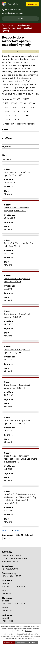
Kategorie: (7, 99)
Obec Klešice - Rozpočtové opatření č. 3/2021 (17, 351)
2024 (26, 115)
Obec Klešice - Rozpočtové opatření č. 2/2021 (17, 315)
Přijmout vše (8, 643)
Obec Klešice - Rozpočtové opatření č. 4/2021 (17, 386)
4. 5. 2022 (8, 510)
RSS (27, 51)
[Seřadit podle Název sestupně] (9, 130)
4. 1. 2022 (8, 469)
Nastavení (33, 643)
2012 (15, 103)
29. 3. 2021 (9, 253)
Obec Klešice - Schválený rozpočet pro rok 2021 (16, 209)
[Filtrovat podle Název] (20, 134)
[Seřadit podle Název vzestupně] (9, 129)
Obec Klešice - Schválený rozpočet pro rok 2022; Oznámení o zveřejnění (20, 459)
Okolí (20, 18)
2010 (27, 99)
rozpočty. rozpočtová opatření (20, 123)
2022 (7, 115)
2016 (16, 107)
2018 (34, 107)
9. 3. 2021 (8, 288)
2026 (17, 119)
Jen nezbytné (21, 643)
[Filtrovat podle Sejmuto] (20, 150)
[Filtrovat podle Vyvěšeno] (20, 142)
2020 (16, 111)
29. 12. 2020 (9, 182)
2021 (26, 111)
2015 (7, 107)
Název (5, 129)
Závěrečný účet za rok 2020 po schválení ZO (19, 245)
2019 (7, 111)
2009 (17, 99)
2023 (17, 115)
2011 (6, 103)
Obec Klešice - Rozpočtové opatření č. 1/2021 (17, 280)
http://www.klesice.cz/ (13, 81)
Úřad (11, 25)
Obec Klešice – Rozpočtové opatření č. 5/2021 (17, 422)
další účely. (28, 631)
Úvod (4, 25)
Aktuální (8, 194)
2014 (33, 103)
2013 (24, 103)
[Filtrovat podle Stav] (20, 159)
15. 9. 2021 (8, 359)
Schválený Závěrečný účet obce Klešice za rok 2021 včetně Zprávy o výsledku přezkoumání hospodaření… (20, 499)
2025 (7, 119)
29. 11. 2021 (8, 395)
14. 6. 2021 (8, 324)
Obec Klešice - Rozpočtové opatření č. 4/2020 (17, 174)
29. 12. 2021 (9, 430)
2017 (25, 107)
